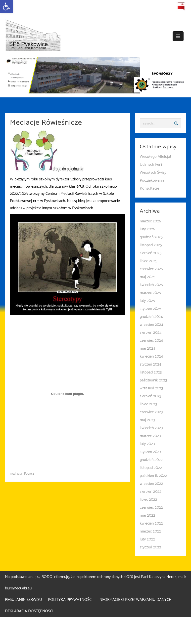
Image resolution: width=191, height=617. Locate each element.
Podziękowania (152, 180)
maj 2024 (147, 348)
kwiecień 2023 (151, 428)
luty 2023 (147, 444)
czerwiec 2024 (151, 340)
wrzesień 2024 (151, 324)
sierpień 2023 (150, 396)
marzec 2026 (150, 221)
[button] (6, 6)
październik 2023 (153, 380)
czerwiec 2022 (151, 507)
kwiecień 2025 (151, 285)
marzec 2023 (150, 436)
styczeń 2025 (150, 308)
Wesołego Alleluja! (155, 156)
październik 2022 (153, 475)
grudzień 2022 (151, 459)
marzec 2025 (150, 292)
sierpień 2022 (150, 491)
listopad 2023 (151, 372)
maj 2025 (147, 277)
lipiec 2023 (148, 404)
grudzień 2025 (151, 237)
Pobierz (29, 473)
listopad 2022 (151, 467)
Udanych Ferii (151, 164)
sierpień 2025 (150, 253)
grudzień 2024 (151, 316)
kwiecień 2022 (151, 523)
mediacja (16, 473)
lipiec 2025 (148, 261)
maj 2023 (147, 420)
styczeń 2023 (150, 452)
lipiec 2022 (148, 499)
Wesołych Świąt (153, 172)
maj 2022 (147, 515)
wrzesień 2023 (151, 388)
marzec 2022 (150, 531)
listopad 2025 (151, 245)
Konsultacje (149, 188)
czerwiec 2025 (151, 269)
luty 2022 (147, 539)
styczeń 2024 (150, 364)
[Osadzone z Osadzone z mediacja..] (67, 393)
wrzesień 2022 (151, 483)
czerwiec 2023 (151, 412)
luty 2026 (147, 229)
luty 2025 (147, 300)
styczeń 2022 (150, 547)
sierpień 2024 (150, 332)
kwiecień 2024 (151, 356)
